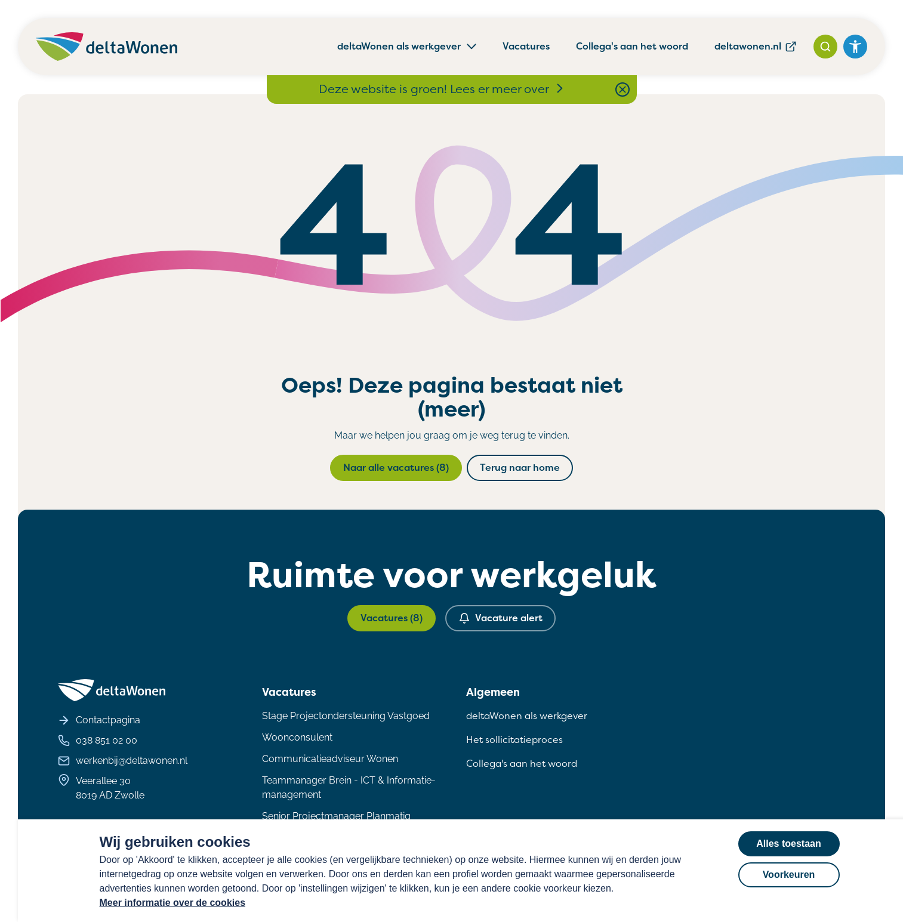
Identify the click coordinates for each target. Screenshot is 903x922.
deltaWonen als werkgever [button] (407, 47)
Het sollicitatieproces (514, 739)
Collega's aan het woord (632, 46)
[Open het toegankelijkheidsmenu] (855, 46)
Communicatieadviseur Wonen (330, 758)
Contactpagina (99, 720)
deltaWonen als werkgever (526, 715)
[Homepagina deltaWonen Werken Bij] (106, 46)
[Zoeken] (825, 46)
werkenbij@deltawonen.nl (122, 761)
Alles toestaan (788, 843)
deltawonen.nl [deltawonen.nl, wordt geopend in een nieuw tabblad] (755, 47)
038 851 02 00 (97, 741)
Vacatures (526, 46)
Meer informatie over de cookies (173, 903)
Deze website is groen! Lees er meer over (442, 89)
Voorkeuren (789, 874)
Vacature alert (500, 618)
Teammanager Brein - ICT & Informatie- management (349, 787)
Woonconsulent (297, 737)
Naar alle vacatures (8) (396, 467)
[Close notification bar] (622, 89)
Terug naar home (520, 467)
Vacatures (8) (391, 618)
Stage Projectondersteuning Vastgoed (346, 715)
